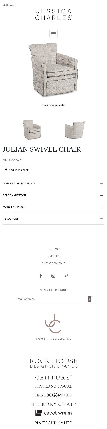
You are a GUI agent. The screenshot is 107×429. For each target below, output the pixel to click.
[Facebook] (40, 275)
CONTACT (53, 249)
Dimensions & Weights (53, 183)
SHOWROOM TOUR (53, 263)
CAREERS (54, 256)
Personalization (53, 195)
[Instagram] (53, 275)
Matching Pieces (53, 206)
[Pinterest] (66, 275)
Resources (53, 218)
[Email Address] (53, 299)
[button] (32, 130)
